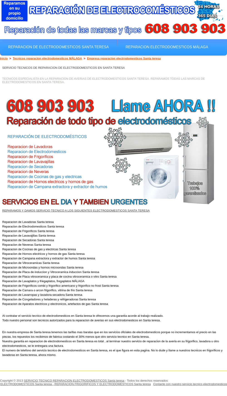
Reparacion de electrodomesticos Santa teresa (58, 47)
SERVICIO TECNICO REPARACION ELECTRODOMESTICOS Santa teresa (74, 380)
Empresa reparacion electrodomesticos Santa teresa (124, 58)
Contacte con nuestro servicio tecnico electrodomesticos (190, 384)
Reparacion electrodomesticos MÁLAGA (167, 47)
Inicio (4, 58)
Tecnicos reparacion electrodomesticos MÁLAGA (47, 58)
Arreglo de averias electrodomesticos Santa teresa (63, 57)
